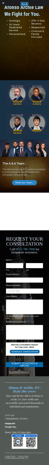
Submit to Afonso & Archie (24, 364)
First (7, 270)
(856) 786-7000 (25, 249)
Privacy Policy (23, 456)
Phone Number (14, 285)
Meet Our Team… (24, 182)
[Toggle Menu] (3, 3)
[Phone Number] (24, 291)
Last (27, 270)
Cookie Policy (10, 456)
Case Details (12, 296)
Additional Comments (16, 322)
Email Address (13, 274)
